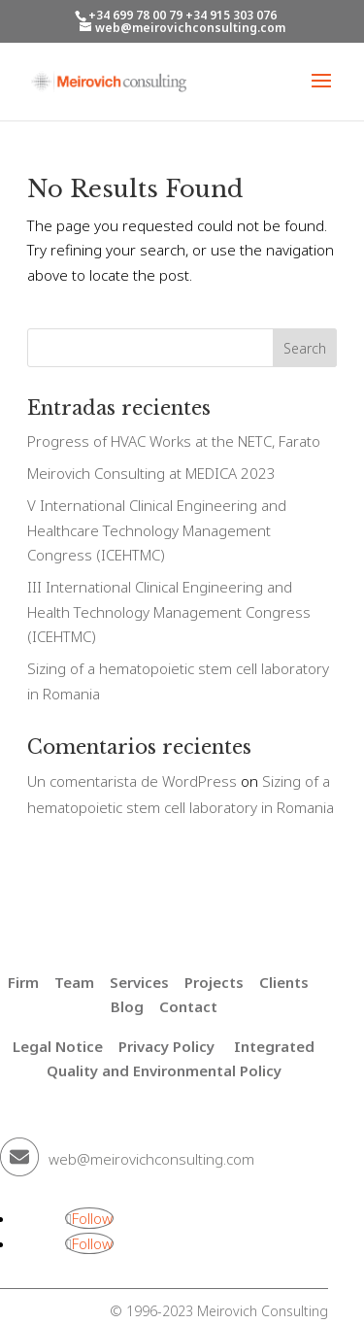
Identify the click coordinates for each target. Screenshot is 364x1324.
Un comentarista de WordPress (132, 781)
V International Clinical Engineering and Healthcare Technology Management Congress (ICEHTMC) (156, 529)
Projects (214, 982)
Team (74, 982)
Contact (188, 1006)
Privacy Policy (166, 1046)
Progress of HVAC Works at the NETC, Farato (173, 441)
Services (139, 982)
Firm (23, 982)
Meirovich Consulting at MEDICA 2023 (151, 473)
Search (304, 348)
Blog (127, 1006)
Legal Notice (58, 1046)
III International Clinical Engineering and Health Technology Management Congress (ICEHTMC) (169, 611)
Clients (284, 982)
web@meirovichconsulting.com (151, 1159)
